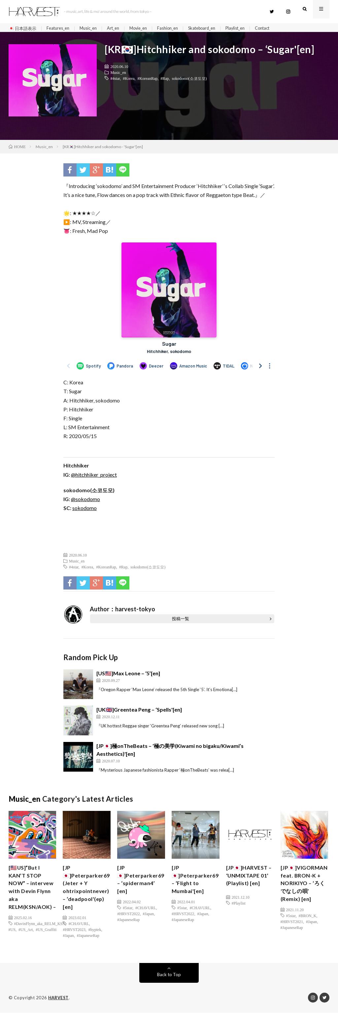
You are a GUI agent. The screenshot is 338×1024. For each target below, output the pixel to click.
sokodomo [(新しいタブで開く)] (84, 511)
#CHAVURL (78, 932)
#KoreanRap (148, 81)
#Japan (68, 944)
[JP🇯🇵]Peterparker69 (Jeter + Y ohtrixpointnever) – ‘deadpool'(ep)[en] (88, 893)
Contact (284, 28)
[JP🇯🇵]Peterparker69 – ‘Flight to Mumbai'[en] (197, 884)
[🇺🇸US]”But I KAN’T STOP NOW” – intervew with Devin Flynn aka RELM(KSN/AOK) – (33, 897)
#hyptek (94, 938)
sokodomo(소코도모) (189, 81)
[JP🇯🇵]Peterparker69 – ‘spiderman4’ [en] (142, 884)
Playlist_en (254, 28)
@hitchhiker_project (94, 477)
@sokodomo (85, 502)
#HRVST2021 (292, 938)
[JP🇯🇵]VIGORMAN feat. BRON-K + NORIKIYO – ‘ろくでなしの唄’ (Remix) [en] (303, 893)
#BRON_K (307, 932)
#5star (127, 914)
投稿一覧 (180, 621)
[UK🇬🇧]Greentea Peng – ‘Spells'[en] (139, 712)
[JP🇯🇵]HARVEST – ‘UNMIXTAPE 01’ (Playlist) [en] (249, 884)
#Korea (128, 81)
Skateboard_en (217, 28)
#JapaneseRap (88, 944)
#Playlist (239, 914)
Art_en (121, 28)
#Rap (164, 81)
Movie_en (148, 28)
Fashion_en (180, 28)
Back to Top (168, 986)
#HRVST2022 (128, 920)
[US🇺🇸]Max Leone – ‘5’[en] (128, 676)
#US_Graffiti (46, 947)
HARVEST (59, 1009)
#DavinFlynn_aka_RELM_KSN (39, 941)
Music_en (94, 28)
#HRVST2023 (74, 938)
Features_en (61, 28)
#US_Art (25, 947)
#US (12, 947)
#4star (115, 81)
